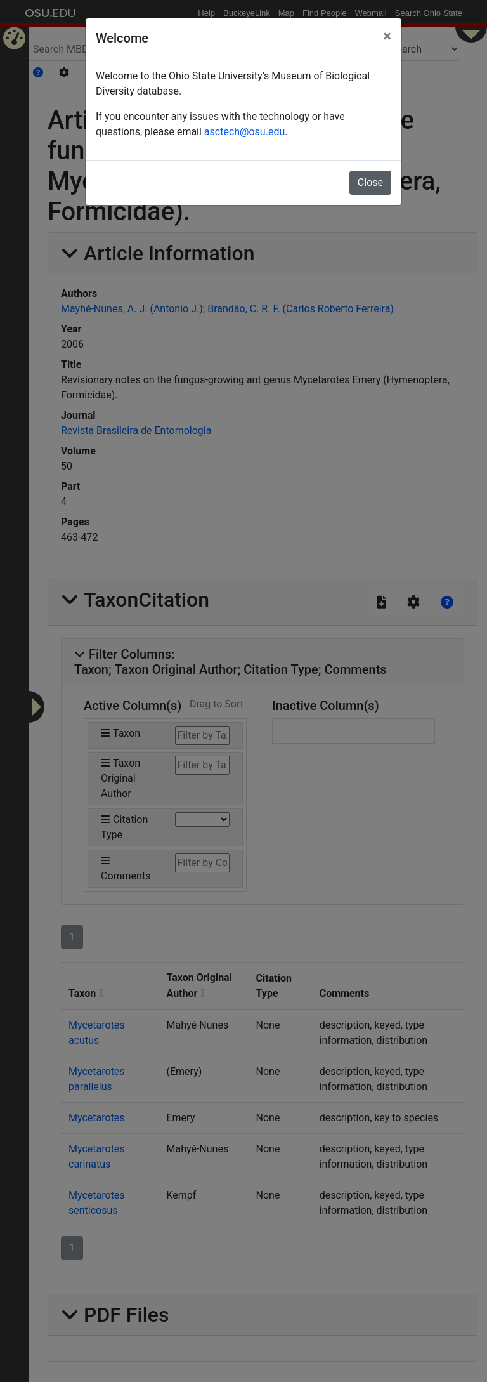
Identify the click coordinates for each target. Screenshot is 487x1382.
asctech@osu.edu (244, 132)
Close (370, 182)
